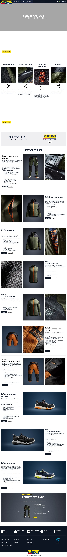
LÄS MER (35, 517)
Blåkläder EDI (16, 539)
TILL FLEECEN (10, 312)
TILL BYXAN (10, 186)
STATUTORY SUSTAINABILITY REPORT (6, 545)
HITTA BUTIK (5, 186)
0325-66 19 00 (5, 531)
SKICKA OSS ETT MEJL (20, 530)
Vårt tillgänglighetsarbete (5, 541)
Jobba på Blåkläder (4, 542)
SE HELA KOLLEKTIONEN (6, 51)
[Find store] (55, 2)
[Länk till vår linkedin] (46, 539)
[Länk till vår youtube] (48, 539)
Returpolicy (29, 541)
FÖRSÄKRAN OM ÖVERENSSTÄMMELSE (6, 544)
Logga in (63, 1)
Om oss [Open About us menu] (23, 1)
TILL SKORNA (10, 421)
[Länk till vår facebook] (41, 539)
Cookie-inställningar (30, 544)
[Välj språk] (59, 2)
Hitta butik (16, 542)
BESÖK (50, 142)
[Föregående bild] (19, 512)
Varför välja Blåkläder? (5, 539)
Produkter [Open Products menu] (16, 1)
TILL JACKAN (53, 218)
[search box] (38, 1)
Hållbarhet (29, 1)
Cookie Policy (29, 539)
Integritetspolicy (30, 542)
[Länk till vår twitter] (44, 539)
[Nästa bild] (48, 512)
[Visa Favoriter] (57, 2)
